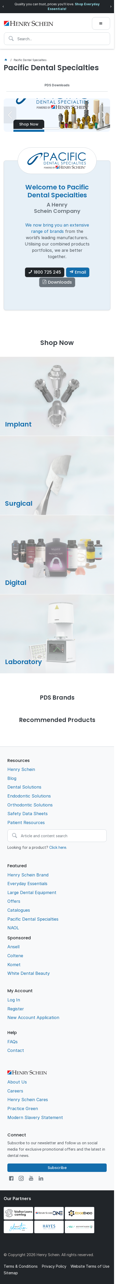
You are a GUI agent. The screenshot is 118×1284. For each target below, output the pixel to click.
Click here (57, 848)
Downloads (60, 283)
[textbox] (57, 38)
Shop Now (28, 124)
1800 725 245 (47, 273)
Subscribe (57, 1169)
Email (80, 273)
